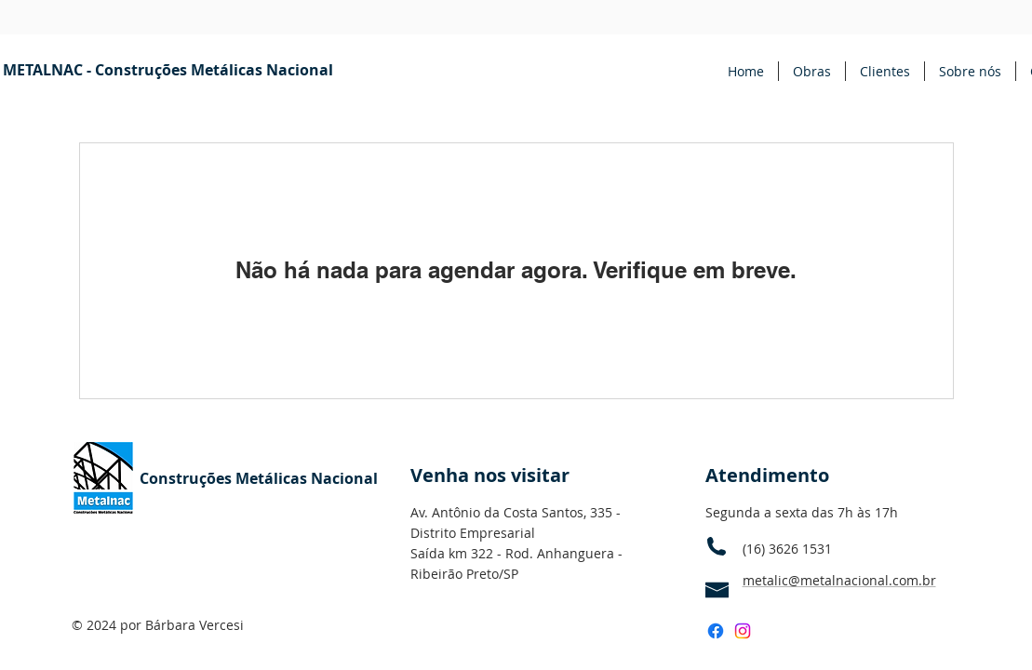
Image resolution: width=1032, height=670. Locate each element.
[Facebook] (715, 631)
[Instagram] (742, 631)
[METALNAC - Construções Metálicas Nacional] (168, 69)
